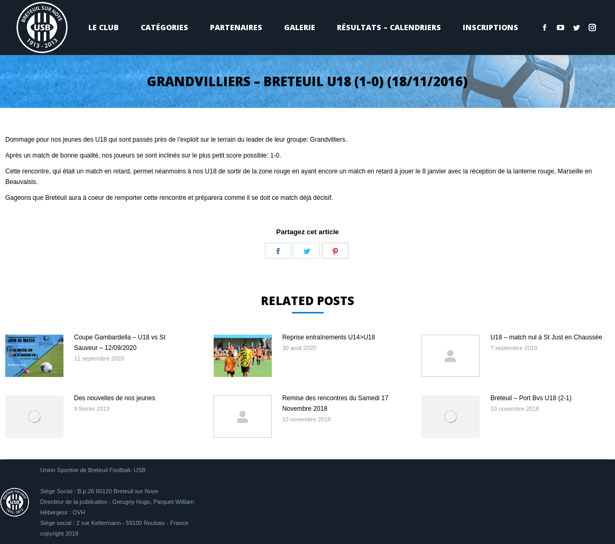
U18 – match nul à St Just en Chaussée (546, 337)
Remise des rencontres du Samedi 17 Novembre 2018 (335, 403)
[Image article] (34, 356)
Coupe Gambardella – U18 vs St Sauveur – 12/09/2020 (120, 343)
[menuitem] (103, 27)
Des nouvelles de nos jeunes (114, 398)
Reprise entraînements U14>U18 (328, 337)
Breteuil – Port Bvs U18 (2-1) (530, 398)
